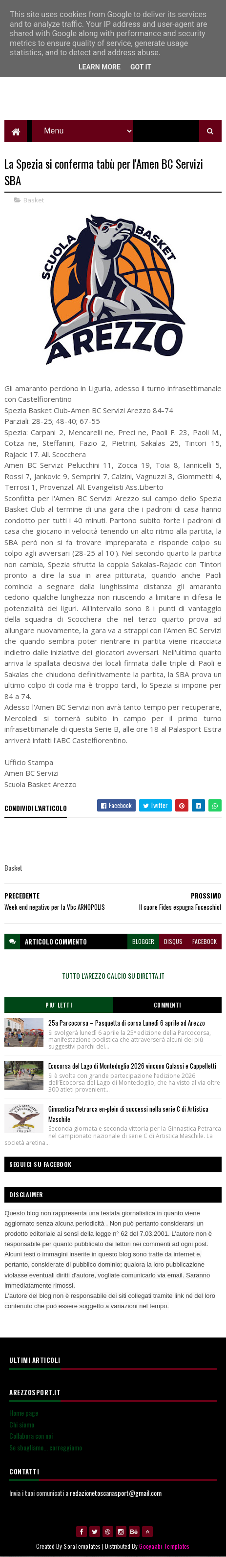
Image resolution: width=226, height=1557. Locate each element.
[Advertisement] (112, 95)
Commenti (167, 1005)
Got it (140, 67)
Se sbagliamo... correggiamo (45, 1447)
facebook (204, 941)
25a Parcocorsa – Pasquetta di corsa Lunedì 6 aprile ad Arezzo (126, 1023)
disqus (173, 941)
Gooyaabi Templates (164, 1546)
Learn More (100, 67)
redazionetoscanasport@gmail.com (116, 1493)
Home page (23, 1412)
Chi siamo (21, 1424)
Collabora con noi (31, 1436)
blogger (143, 941)
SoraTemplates (82, 1546)
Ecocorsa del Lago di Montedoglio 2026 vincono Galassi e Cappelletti (132, 1066)
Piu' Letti (58, 1005)
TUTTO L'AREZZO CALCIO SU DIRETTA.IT (113, 975)
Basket (33, 200)
